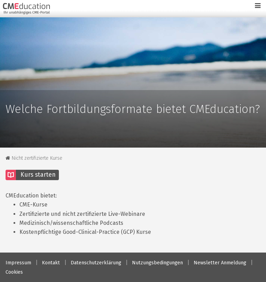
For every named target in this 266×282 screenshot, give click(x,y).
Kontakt (51, 263)
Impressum (18, 263)
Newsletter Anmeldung (220, 263)
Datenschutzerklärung (96, 263)
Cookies (14, 272)
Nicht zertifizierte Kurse (34, 158)
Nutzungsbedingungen (157, 263)
